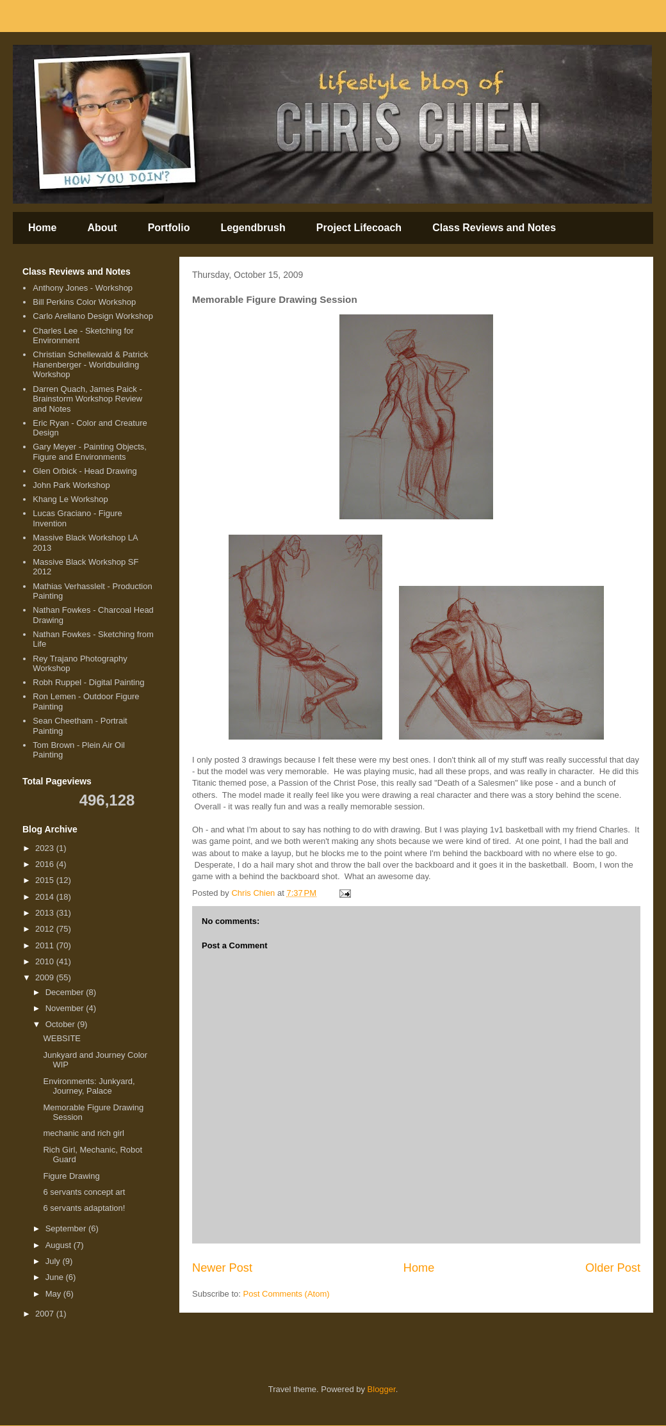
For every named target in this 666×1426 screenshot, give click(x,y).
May (54, 1294)
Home (42, 227)
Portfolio (169, 227)
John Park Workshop (71, 485)
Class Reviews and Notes (494, 227)
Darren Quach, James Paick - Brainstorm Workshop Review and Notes (87, 399)
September (66, 1228)
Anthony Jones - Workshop (83, 288)
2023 (45, 848)
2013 (45, 913)
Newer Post (222, 1267)
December (65, 992)
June (55, 1277)
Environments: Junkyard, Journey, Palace (88, 1086)
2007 (45, 1313)
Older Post (612, 1267)
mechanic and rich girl (83, 1133)
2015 (45, 880)
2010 (45, 961)
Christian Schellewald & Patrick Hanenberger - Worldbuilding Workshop (90, 364)
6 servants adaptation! (84, 1208)
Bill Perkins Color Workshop (84, 302)
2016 (45, 864)
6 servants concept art (84, 1192)
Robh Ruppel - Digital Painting (88, 682)
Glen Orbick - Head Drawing (85, 471)
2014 (45, 897)
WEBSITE (62, 1038)
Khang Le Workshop (70, 499)
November (65, 1008)
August (59, 1245)
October (61, 1024)
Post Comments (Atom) (286, 1294)
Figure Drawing (71, 1176)
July (54, 1261)
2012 (45, 929)
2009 (45, 977)
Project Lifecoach (359, 227)
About (102, 227)
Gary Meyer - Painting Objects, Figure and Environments (90, 452)
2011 (45, 945)
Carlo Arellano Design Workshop (93, 316)
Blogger (382, 1389)
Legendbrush (252, 227)
